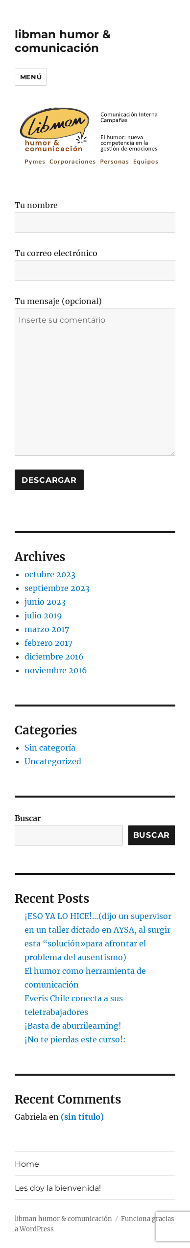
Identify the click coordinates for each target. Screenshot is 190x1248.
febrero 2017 (48, 643)
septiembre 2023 (57, 588)
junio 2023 (45, 602)
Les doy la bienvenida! (58, 1188)
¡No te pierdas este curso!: (75, 1039)
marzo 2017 (46, 629)
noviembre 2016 (55, 670)
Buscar (28, 818)
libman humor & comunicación (63, 41)
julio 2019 (43, 615)
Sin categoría (49, 748)
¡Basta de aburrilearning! (72, 1026)
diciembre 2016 (54, 656)
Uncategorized (52, 761)
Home (27, 1164)
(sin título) (82, 1117)
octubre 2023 (49, 574)
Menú (31, 77)
